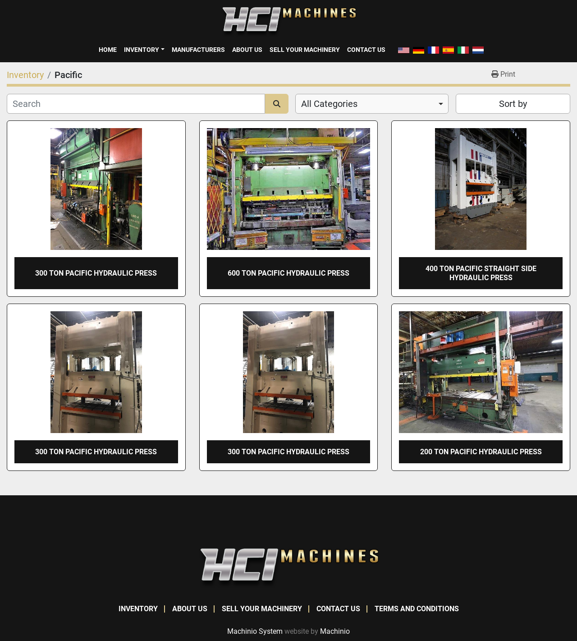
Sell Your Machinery (305, 49)
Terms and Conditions (417, 608)
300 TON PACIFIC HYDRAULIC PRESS (96, 273)
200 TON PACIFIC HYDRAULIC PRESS (481, 451)
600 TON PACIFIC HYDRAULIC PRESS (288, 273)
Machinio (335, 631)
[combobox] (372, 104)
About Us (247, 49)
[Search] (136, 104)
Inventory (141, 49)
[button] (144, 49)
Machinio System (255, 631)
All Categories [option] (329, 103)
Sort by (513, 103)
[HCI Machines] (288, 567)
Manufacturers (198, 49)
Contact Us (366, 49)
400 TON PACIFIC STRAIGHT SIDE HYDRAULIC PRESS (481, 272)
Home (108, 49)
